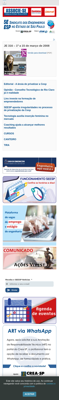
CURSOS (9, 133)
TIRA (6, 145)
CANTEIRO (10, 139)
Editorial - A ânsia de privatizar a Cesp (25, 84)
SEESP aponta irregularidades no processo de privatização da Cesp (28, 109)
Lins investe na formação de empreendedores (20, 100)
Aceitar (29, 394)
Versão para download (37, 53)
